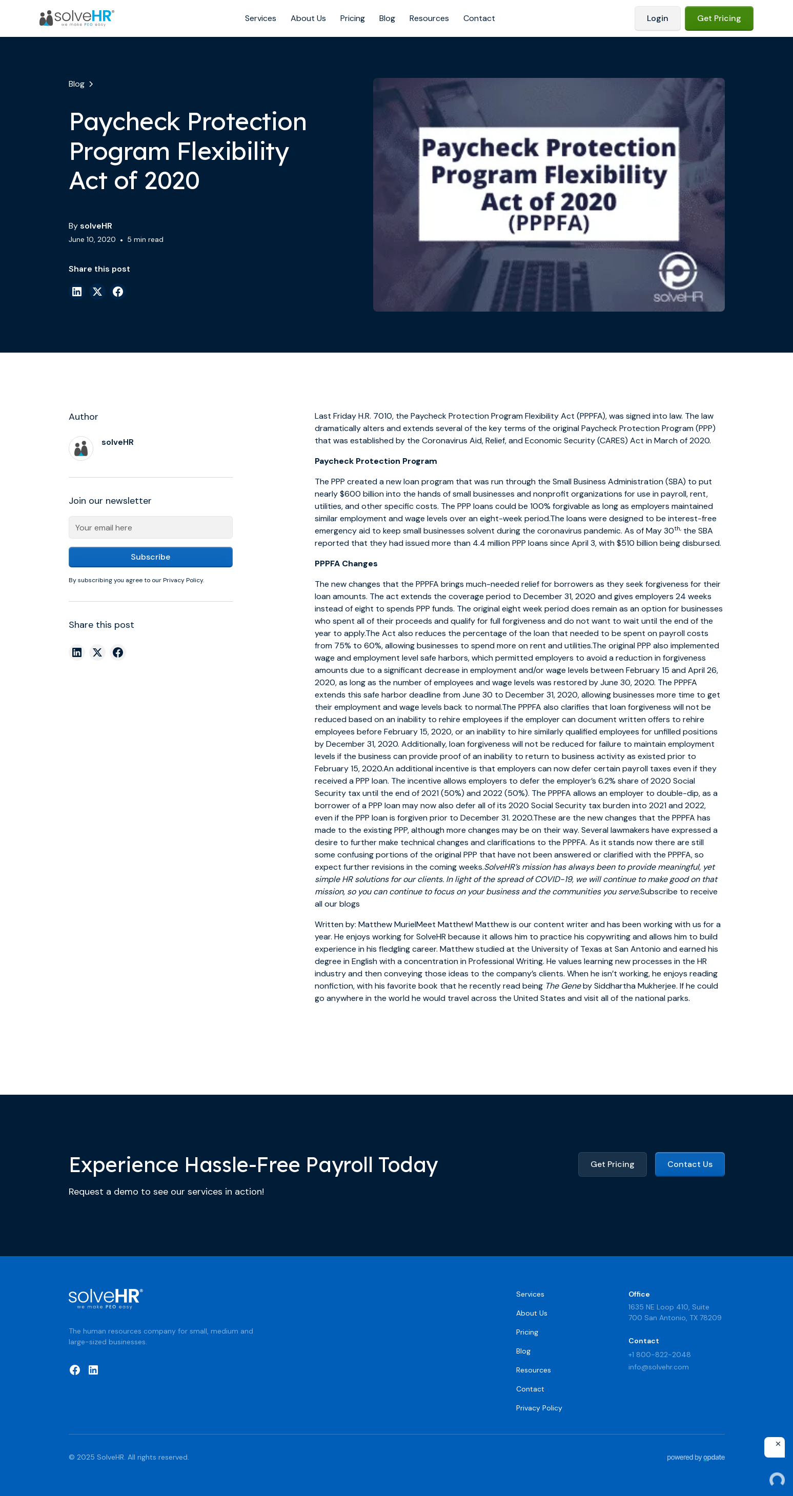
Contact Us (690, 1164)
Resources (429, 18)
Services (260, 18)
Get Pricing (719, 18)
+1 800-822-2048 (659, 1354)
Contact (479, 18)
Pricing (352, 18)
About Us (308, 18)
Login (657, 18)
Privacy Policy (539, 1407)
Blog (387, 18)
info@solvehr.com (658, 1366)
